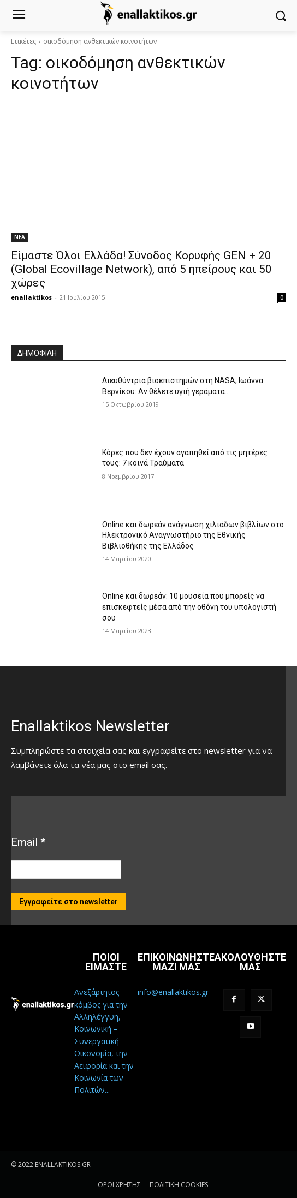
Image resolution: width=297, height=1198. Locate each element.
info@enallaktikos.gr (173, 992)
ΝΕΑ (19, 237)
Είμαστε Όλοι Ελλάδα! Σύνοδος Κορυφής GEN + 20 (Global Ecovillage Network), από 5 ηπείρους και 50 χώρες (141, 269)
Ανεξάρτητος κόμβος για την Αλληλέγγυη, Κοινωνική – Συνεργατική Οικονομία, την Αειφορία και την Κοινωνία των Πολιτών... (104, 1041)
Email (28, 842)
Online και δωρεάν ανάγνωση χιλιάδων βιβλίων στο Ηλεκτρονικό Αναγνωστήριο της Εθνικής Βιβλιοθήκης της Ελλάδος (193, 535)
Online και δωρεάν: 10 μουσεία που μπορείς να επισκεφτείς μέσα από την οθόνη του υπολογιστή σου (189, 607)
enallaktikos (31, 297)
